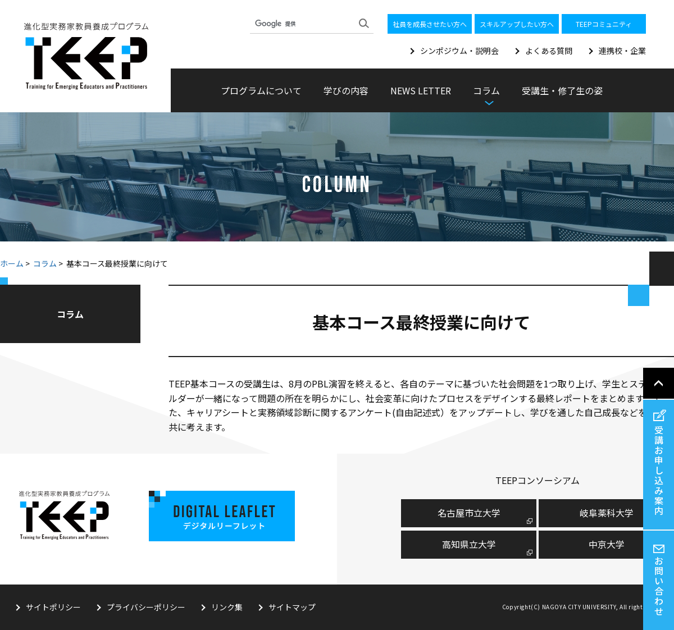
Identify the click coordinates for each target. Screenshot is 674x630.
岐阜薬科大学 (607, 512)
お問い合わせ (658, 586)
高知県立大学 (469, 544)
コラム (45, 263)
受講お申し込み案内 (658, 470)
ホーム (12, 263)
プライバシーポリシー (146, 607)
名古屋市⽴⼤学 (469, 512)
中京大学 (607, 544)
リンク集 (227, 607)
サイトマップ (292, 607)
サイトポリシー (53, 607)
